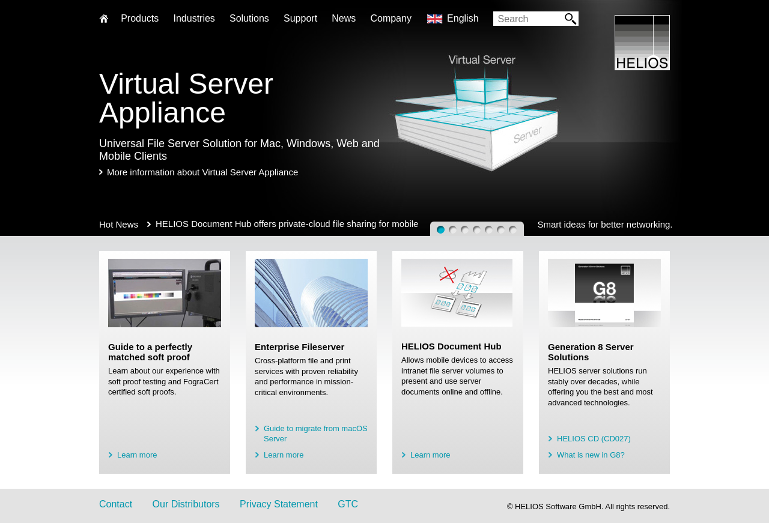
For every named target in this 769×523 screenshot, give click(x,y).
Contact (115, 504)
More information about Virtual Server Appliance (202, 172)
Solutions (249, 18)
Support (300, 18)
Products (140, 18)
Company (390, 18)
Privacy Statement (279, 504)
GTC (348, 504)
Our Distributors (186, 504)
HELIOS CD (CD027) (594, 438)
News (344, 18)
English (462, 18)
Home (104, 19)
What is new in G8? (591, 454)
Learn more (137, 454)
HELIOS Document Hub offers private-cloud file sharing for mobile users (287, 224)
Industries (193, 18)
